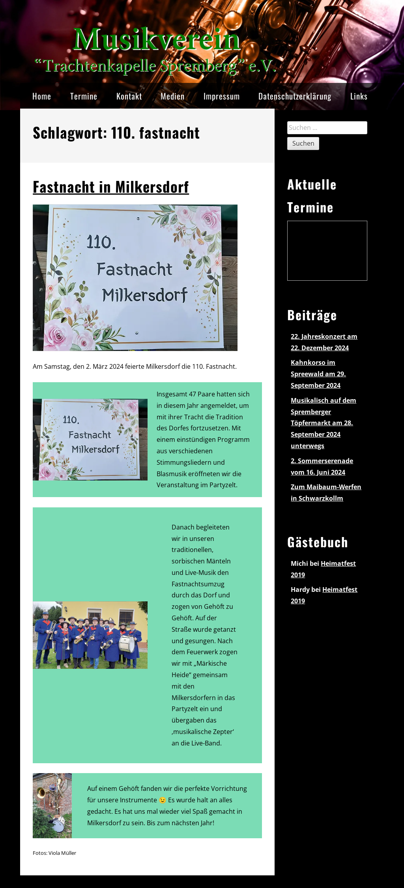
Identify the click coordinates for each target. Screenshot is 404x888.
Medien (173, 96)
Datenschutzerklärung (294, 96)
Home (41, 96)
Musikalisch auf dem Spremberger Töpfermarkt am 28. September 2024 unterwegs (323, 423)
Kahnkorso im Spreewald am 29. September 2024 (318, 374)
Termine (83, 96)
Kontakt (129, 96)
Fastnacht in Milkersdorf (111, 186)
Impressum (222, 96)
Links (359, 96)
